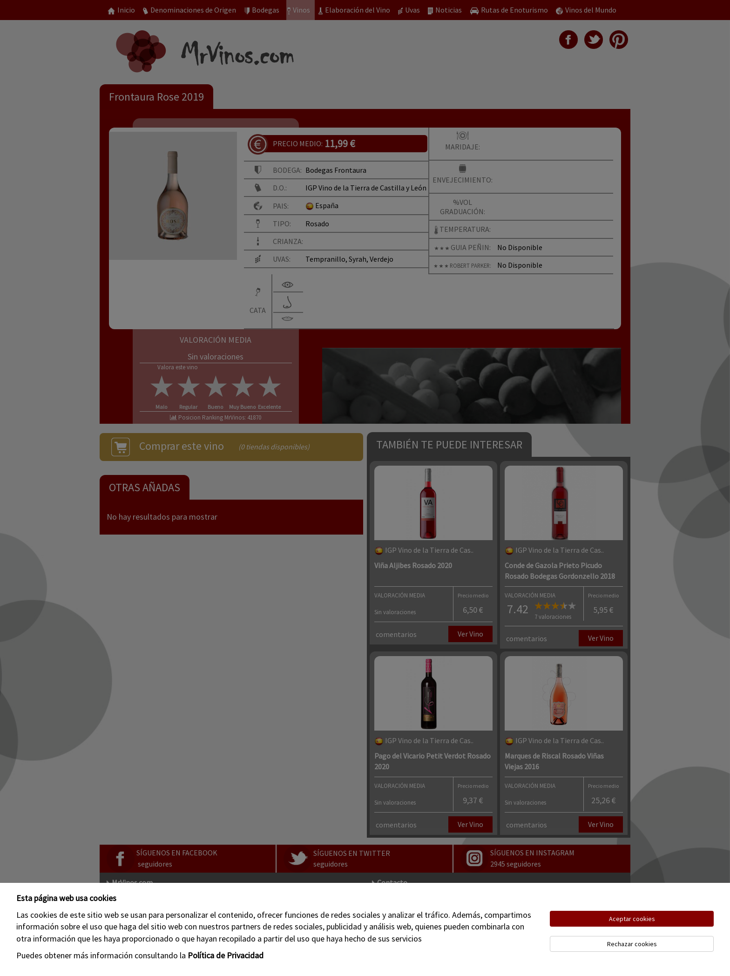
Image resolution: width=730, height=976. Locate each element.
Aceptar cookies (632, 919)
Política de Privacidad (226, 955)
